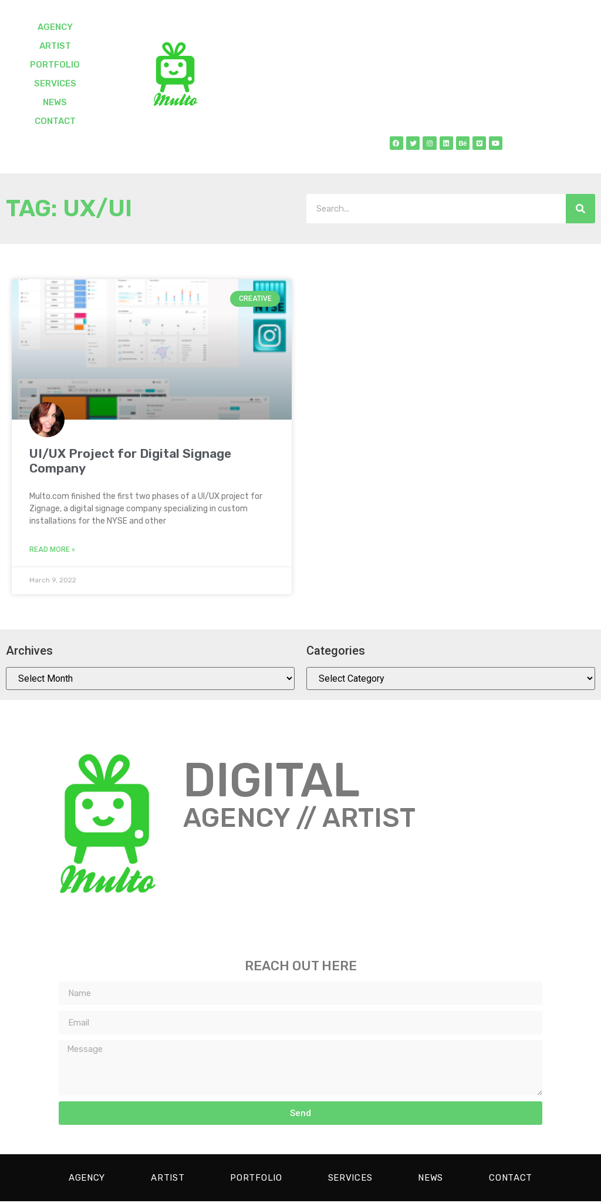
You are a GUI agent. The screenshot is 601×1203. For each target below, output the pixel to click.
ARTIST (55, 46)
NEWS (55, 102)
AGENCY (55, 27)
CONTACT (55, 121)
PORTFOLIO (55, 64)
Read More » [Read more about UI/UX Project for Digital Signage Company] (52, 551)
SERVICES (55, 83)
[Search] (580, 210)
